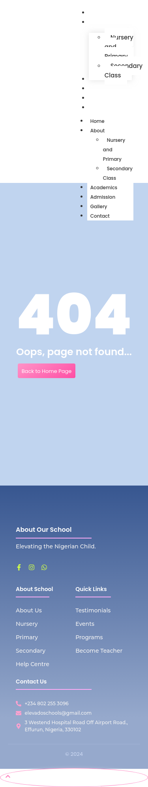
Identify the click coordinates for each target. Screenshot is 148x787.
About (100, 130)
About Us (29, 610)
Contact (100, 216)
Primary (27, 637)
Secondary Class (118, 173)
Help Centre (32, 664)
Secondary (30, 650)
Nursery (27, 623)
